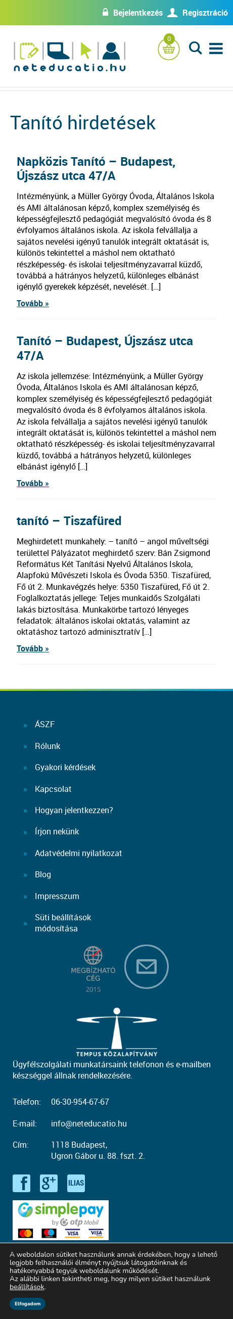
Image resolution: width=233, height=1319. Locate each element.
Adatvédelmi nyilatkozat (78, 853)
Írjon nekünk (57, 831)
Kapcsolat (53, 788)
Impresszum (57, 896)
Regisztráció (205, 12)
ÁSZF (45, 724)
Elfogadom (27, 1303)
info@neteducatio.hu (89, 1123)
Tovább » (33, 303)
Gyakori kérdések (65, 767)
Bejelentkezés (138, 12)
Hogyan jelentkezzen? (74, 810)
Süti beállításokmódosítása (63, 923)
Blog (43, 874)
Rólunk (47, 745)
